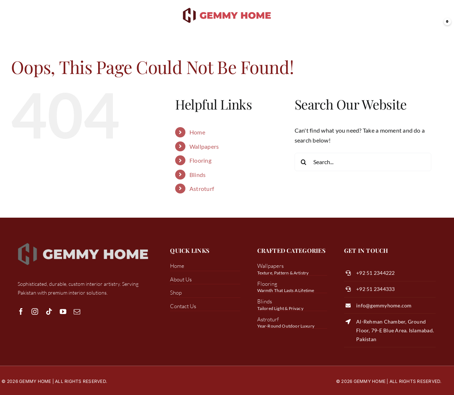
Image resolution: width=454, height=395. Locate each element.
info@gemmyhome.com (383, 305)
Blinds (197, 174)
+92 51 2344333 (375, 289)
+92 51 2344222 (375, 273)
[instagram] (35, 311)
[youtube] (63, 311)
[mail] (77, 311)
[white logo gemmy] (83, 242)
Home (197, 132)
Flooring (200, 160)
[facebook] (21, 311)
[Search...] (363, 162)
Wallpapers (204, 146)
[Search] (304, 162)
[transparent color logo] (227, 8)
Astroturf (201, 188)
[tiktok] (49, 311)
